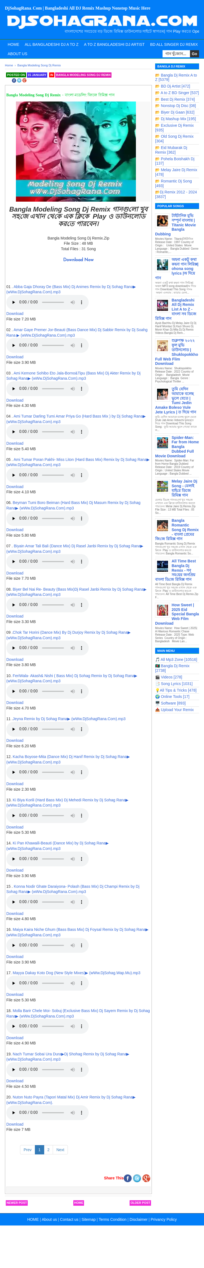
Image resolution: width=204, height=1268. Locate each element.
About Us (17, 54)
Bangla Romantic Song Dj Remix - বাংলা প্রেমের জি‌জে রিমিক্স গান (177, 529)
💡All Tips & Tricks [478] (176, 690)
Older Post (140, 1202)
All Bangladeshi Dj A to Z (52, 44)
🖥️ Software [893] (170, 703)
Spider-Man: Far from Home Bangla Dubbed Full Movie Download (177, 446)
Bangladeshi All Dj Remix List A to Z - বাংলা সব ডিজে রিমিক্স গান (175, 309)
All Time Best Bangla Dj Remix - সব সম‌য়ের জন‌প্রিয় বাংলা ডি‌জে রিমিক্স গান (175, 570)
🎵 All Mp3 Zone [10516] (176, 659)
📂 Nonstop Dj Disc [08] (175, 105)
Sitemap (89, 1219)
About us (49, 1219)
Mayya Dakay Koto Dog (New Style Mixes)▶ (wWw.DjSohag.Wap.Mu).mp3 (76, 973)
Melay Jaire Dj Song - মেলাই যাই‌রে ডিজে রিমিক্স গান (184, 488)
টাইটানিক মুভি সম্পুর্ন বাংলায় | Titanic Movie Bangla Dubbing (175, 224)
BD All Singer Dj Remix (174, 44)
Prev (28, 1150)
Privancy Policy (164, 1219)
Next (60, 1150)
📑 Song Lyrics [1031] (173, 683)
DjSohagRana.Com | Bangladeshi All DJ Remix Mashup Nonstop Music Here (77, 8)
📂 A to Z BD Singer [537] (177, 93)
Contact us (69, 1219)
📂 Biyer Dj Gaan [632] (174, 112)
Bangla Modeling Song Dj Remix (83, 75)
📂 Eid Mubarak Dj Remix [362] (171, 149)
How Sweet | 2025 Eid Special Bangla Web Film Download (177, 614)
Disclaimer (138, 1219)
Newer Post (17, 1202)
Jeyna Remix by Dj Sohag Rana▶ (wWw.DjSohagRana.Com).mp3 (69, 719)
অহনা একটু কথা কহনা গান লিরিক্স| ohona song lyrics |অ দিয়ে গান (177, 268)
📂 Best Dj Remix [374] (175, 99)
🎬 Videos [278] (168, 677)
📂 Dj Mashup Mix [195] (175, 119)
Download (14, 313)
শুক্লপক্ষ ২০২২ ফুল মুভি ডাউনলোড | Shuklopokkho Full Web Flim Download (176, 352)
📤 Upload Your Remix (174, 710)
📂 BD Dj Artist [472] (172, 86)
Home (13, 44)
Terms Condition (112, 1219)
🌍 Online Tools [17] (172, 696)
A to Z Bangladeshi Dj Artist (114, 44)
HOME (33, 1219)
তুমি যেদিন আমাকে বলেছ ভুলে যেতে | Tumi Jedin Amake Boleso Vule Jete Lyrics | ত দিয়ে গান (175, 400)
